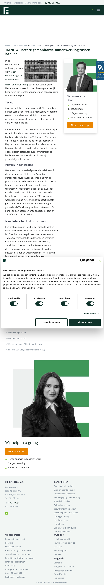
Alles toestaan (85, 322)
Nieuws (28, 2)
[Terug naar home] (6, 10)
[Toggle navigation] (98, 10)
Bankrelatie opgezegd (31, 338)
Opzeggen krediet (13, 546)
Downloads (37, 2)
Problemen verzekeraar (64, 493)
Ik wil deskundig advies (64, 543)
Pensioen (9, 543)
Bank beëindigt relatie (31, 332)
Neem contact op (80, 125)
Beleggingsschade (62, 505)
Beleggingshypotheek (63, 570)
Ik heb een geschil (62, 539)
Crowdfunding (60, 574)
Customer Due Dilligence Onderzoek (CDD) (31, 350)
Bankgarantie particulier (65, 527)
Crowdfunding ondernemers (18, 550)
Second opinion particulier (66, 512)
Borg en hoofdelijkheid (64, 490)
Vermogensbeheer (62, 531)
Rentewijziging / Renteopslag (67, 497)
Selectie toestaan (51, 322)
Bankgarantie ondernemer (17, 569)
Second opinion (61, 550)
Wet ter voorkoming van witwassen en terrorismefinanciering (16, 78)
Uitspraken (18, 2)
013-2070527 (52, 2)
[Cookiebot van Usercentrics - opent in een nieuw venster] (82, 261)
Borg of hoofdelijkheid (15, 573)
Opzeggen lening (61, 516)
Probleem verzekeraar (15, 577)
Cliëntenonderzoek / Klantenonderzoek (31, 344)
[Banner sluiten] (100, 261)
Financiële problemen (15, 561)
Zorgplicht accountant (64, 566)
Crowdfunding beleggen (65, 509)
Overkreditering (61, 520)
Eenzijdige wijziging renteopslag (20, 558)
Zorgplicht (58, 562)
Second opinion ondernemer (18, 554)
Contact (57, 554)
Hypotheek (59, 524)
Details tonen (89, 313)
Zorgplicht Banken (62, 501)
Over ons (8, 2)
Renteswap (10, 565)
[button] (93, 10)
